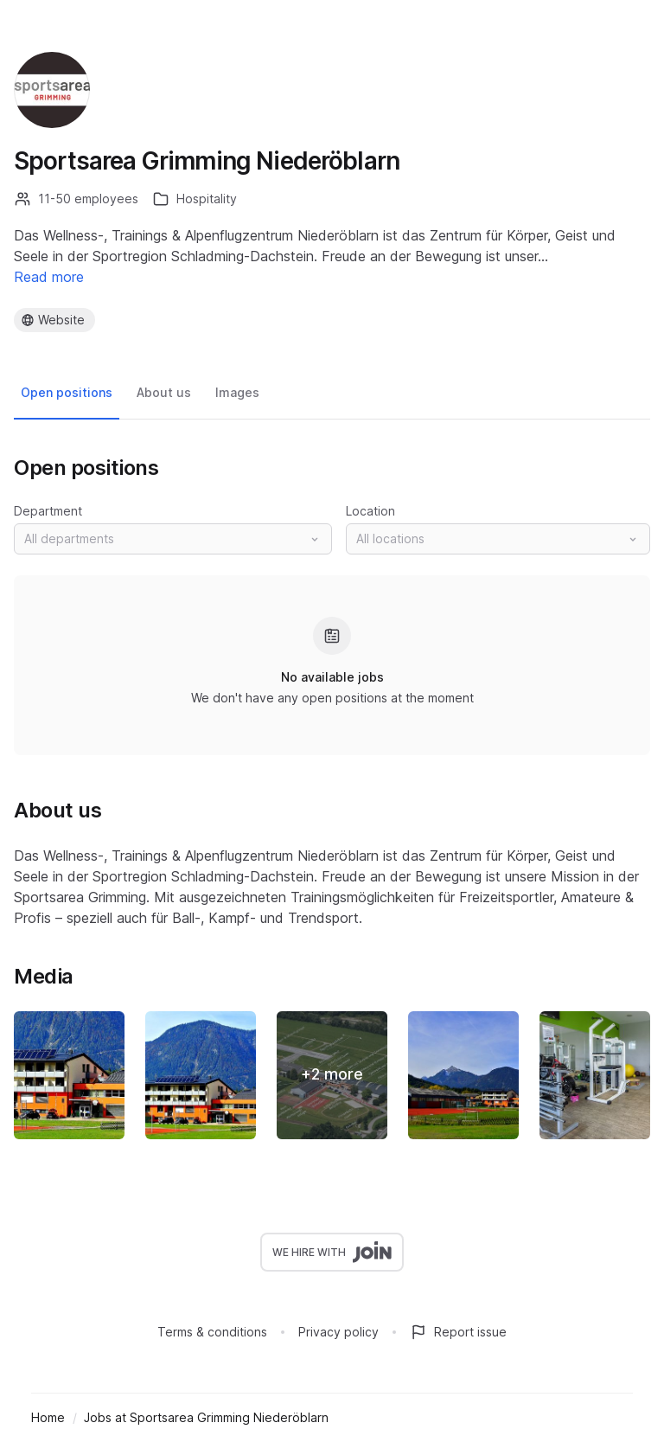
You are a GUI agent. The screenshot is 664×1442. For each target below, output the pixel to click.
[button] (173, 538)
